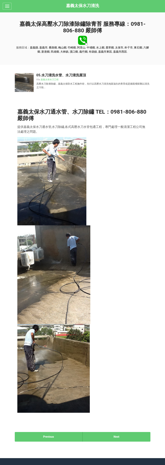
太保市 (119, 47)
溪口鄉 (74, 51)
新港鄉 (45, 51)
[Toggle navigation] (7, 6)
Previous (48, 436)
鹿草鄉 (110, 47)
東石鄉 (138, 47)
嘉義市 (43, 47)
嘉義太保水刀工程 (50, 79)
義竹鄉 (83, 51)
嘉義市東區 (105, 51)
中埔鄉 (91, 47)
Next (116, 436)
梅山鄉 (62, 47)
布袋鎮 (93, 51)
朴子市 (128, 47)
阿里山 (81, 47)
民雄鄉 (55, 51)
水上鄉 (100, 47)
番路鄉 (53, 47)
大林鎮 (64, 51)
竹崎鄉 (72, 47)
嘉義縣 (34, 47)
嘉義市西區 (120, 51)
